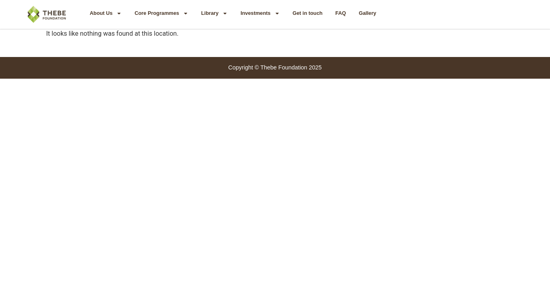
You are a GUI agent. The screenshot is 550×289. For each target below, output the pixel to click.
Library (214, 13)
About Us (106, 13)
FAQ (340, 13)
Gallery (367, 13)
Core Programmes (161, 13)
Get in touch (308, 13)
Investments (259, 13)
